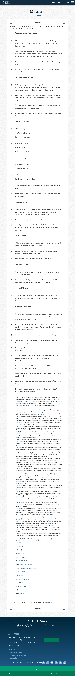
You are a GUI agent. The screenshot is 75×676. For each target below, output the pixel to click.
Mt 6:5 (53, 399)
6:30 (18, 533)
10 (40, 26)
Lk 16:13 (23, 586)
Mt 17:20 (48, 539)
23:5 (21, 542)
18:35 (22, 568)
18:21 (22, 560)
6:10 (18, 458)
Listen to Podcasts (36, 625)
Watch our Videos (50, 625)
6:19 (18, 508)
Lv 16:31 (25, 504)
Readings (65, 2)
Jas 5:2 (22, 575)
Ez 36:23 (53, 454)
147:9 (31, 593)
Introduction (15, 26)
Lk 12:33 (25, 579)
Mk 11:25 (34, 568)
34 (21, 508)
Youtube (52, 662)
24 (24, 28)
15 (54, 26)
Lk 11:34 (25, 582)
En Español (37, 15)
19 (11, 28)
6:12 (18, 485)
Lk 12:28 (45, 533)
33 (21, 589)
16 (57, 26)
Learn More (51, 639)
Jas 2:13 (23, 571)
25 (27, 28)
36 (29, 582)
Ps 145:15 (24, 593)
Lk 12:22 (25, 589)
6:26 (19, 593)
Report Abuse (55, 2)
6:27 (18, 525)
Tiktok (64, 662)
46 (28, 405)
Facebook (48, 662)
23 (22, 28)
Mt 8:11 (51, 481)
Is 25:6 (47, 481)
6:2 (18, 416)
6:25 (18, 521)
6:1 (18, 397)
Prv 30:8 (23, 557)
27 (33, 28)
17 (60, 26)
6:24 (18, 519)
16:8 (30, 539)
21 (16, 28)
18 (63, 26)
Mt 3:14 (38, 540)
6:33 (18, 540)
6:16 (18, 502)
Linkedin (56, 662)
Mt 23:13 (48, 416)
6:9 (18, 439)
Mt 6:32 (52, 521)
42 (34, 405)
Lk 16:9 (52, 514)
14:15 (21, 483)
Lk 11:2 (23, 430)
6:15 (18, 571)
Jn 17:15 (23, 564)
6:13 (18, 491)
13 (49, 26)
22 (19, 28)
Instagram (60, 662)
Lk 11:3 (44, 470)
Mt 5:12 (24, 405)
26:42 (22, 553)
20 (13, 28)
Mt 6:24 (26, 512)
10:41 (31, 405)
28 (35, 28)
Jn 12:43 (22, 546)
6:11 (18, 468)
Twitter (44, 662)
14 (51, 26)
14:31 (27, 539)
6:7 (18, 426)
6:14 (18, 497)
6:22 (18, 516)
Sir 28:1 (27, 568)
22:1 (55, 481)
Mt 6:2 (42, 399)
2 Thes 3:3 (29, 564)
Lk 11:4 (28, 487)
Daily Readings (23, 625)
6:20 (19, 579)
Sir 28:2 (29, 560)
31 (29, 589)
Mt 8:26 (22, 539)
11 (43, 26)
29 (60, 416)
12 (46, 26)
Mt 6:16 (23, 401)
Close (37, 667)
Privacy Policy (49, 602)
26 (30, 28)
